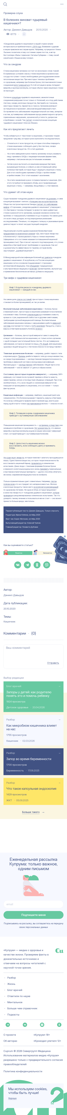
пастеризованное (34, 404)
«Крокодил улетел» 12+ (47, 1041)
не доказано (51, 199)
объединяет (35, 266)
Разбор (10, 731)
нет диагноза (47, 257)
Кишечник (9, 621)
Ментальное (14, 999)
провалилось (36, 463)
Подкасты (13, 1012)
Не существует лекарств (13, 458)
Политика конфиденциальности (22, 1071)
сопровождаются (34, 314)
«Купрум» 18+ (42, 1035)
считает (29, 120)
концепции (16, 97)
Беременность (15, 781)
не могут (38, 329)
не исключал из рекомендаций (46, 487)
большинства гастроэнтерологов (43, 201)
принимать (44, 469)
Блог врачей (13, 697)
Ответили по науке (18, 993)
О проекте (9, 1035)
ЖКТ (9, 811)
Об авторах (10, 1041)
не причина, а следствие (49, 425)
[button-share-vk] (17, 564)
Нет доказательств (42, 428)
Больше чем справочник (22, 1006)
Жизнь (11, 981)
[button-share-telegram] (27, 564)
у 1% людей (43, 344)
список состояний (24, 299)
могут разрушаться (22, 85)
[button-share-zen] (41, 1023)
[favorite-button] (24, 34)
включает (33, 269)
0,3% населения (38, 326)
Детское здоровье (17, 718)
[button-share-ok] (37, 564)
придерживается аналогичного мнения (19, 234)
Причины (21, 356)
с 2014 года (36, 47)
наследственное (25, 365)
